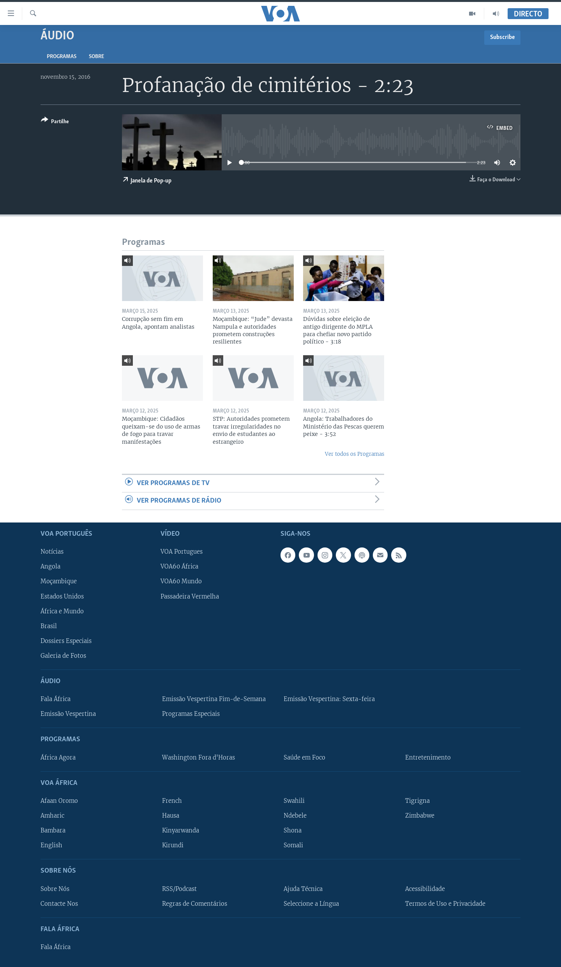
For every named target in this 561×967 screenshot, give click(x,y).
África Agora (58, 757)
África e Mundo (62, 611)
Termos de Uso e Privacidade (445, 903)
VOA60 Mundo (181, 581)
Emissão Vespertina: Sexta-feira (329, 699)
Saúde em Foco (304, 757)
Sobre (96, 57)
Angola (50, 566)
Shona (293, 830)
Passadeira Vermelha (190, 596)
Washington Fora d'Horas (198, 757)
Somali (293, 845)
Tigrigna (417, 800)
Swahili (294, 800)
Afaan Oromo (59, 800)
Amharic (52, 815)
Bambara (53, 830)
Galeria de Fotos (63, 655)
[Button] (55, 122)
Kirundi (172, 845)
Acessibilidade (425, 889)
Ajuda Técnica (303, 889)
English (51, 845)
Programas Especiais (191, 713)
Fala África (56, 699)
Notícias (52, 552)
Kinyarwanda (180, 830)
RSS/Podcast (179, 889)
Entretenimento (428, 757)
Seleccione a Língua (311, 903)
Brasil (49, 626)
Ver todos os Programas (354, 454)
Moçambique (59, 581)
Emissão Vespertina (68, 713)
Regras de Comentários (194, 903)
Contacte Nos (59, 903)
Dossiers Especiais (66, 641)
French (172, 800)
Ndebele (295, 815)
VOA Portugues (182, 552)
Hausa (170, 815)
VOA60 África (179, 566)
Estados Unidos (62, 596)
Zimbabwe (419, 815)
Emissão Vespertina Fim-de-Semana (214, 699)
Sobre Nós (55, 889)
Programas (61, 57)
